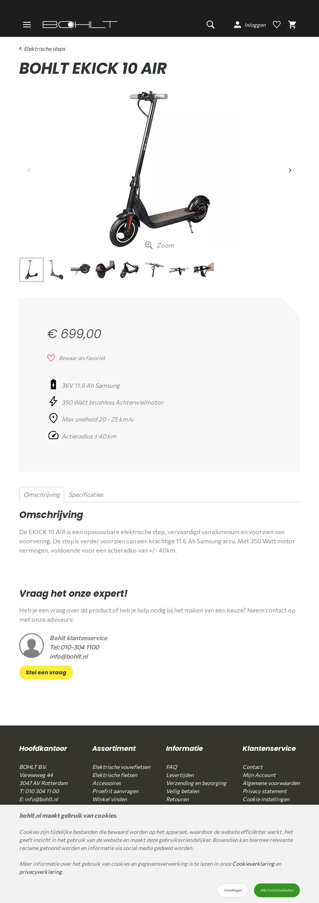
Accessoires (106, 783)
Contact (253, 767)
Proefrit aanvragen (115, 791)
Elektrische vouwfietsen (121, 767)
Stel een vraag (46, 672)
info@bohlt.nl (69, 656)
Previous (29, 169)
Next (290, 169)
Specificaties (85, 494)
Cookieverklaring (253, 863)
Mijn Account (259, 775)
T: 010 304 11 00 (39, 791)
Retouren (177, 799)
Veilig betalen (182, 791)
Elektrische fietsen (114, 775)
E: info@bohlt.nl (38, 799)
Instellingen (233, 890)
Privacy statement (265, 791)
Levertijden (180, 775)
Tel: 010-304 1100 (74, 647)
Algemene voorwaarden (271, 783)
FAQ (171, 767)
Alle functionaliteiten (277, 890)
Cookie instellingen (266, 799)
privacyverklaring (40, 871)
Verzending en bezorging (196, 783)
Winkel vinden (109, 799)
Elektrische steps (42, 48)
